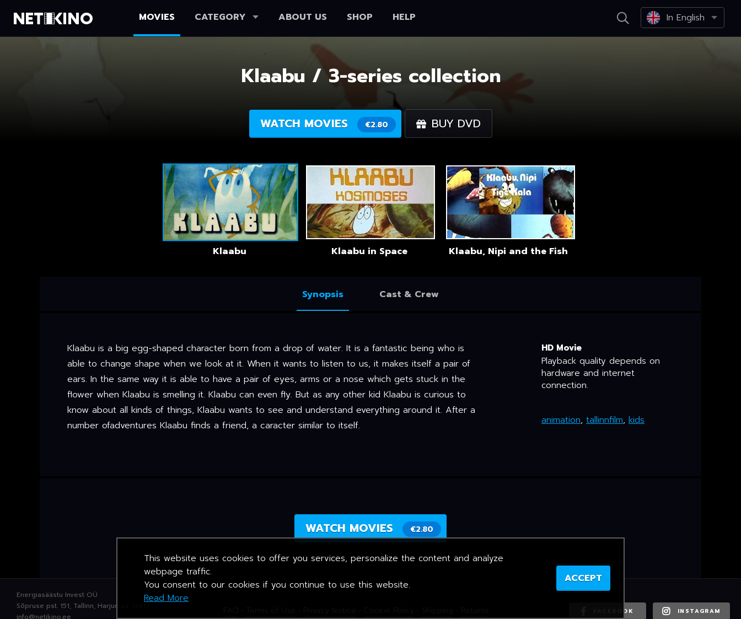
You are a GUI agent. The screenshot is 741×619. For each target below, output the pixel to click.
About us (302, 17)
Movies (157, 17)
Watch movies (328, 123)
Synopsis (322, 294)
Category (227, 17)
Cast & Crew (409, 294)
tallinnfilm (604, 420)
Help (404, 17)
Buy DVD (448, 123)
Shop (360, 17)
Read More (166, 598)
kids (637, 420)
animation (561, 420)
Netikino (55, 18)
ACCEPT (583, 578)
